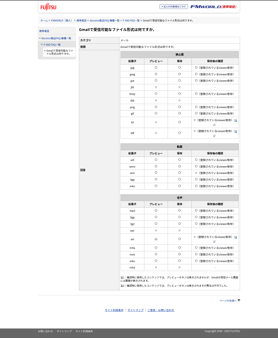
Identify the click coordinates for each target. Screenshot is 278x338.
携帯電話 (81, 20)
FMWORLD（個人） (62, 20)
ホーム (44, 20)
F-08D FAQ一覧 (131, 20)
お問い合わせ (45, 331)
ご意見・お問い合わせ (160, 310)
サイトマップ (135, 310)
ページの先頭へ (229, 300)
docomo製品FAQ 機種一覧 (104, 20)
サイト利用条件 (114, 310)
